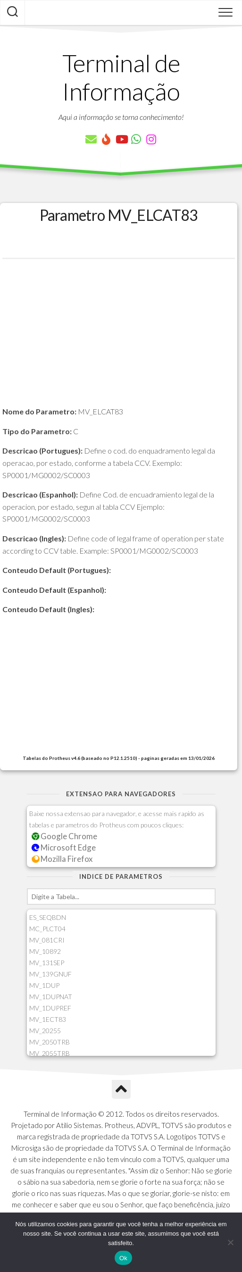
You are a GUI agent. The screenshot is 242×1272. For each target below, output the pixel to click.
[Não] (230, 1242)
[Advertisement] (118, 339)
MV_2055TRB (49, 1053)
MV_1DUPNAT (50, 997)
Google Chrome (65, 836)
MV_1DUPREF (50, 1008)
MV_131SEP (46, 963)
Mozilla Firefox (62, 859)
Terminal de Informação (121, 77)
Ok (123, 1258)
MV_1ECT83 (47, 1019)
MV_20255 (45, 1031)
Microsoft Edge (64, 847)
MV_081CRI (47, 940)
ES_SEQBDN (47, 917)
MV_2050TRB (49, 1042)
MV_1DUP (44, 985)
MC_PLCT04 (47, 929)
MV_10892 (45, 951)
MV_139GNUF (50, 974)
